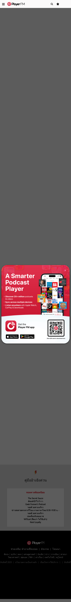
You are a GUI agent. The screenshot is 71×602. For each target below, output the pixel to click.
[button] (3, 4)
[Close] (65, 270)
